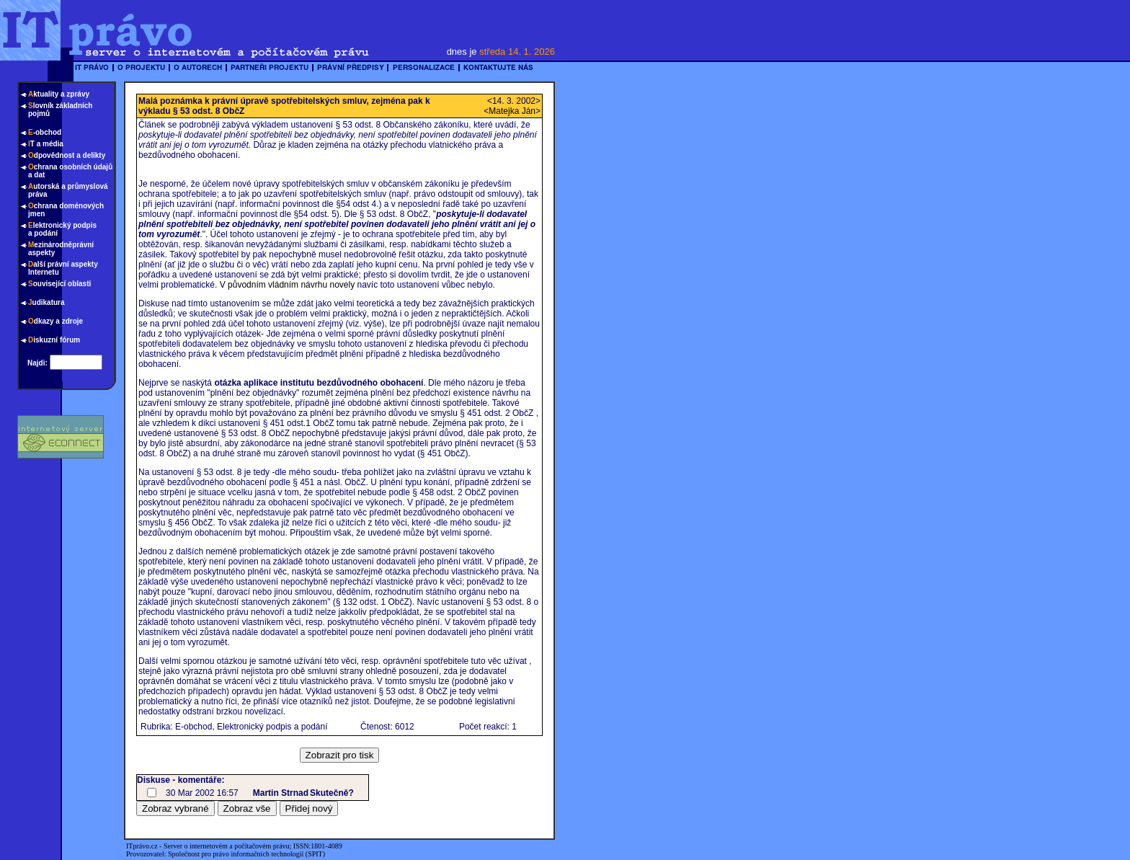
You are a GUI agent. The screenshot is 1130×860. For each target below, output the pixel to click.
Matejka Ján (512, 111)
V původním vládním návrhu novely (287, 285)
